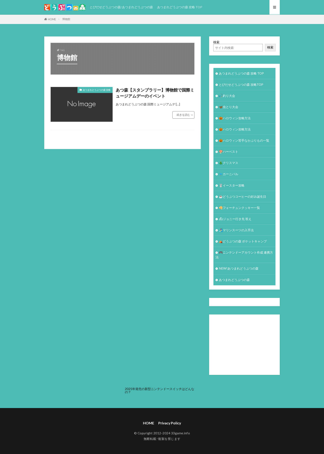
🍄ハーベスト (228, 151)
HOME (52, 19)
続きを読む (183, 114)
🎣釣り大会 (227, 96)
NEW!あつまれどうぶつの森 (238, 268)
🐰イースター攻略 (231, 185)
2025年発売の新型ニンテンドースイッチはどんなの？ (159, 390)
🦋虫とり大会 (228, 107)
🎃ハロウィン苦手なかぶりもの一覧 (244, 140)
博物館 (66, 19)
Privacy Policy (169, 423)
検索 (216, 42)
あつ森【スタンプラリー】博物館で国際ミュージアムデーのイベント (155, 93)
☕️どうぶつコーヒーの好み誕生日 (242, 196)
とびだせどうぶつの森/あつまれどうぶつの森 (121, 7)
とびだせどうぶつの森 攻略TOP (241, 84)
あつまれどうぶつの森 (234, 280)
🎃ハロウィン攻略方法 (235, 118)
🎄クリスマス (228, 163)
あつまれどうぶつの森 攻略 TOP (179, 7)
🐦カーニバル (228, 174)
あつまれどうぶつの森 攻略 (97, 89)
